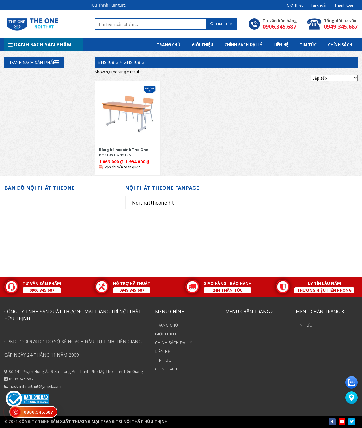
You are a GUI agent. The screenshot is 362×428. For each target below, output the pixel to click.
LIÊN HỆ (280, 44)
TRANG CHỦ (168, 44)
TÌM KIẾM (221, 24)
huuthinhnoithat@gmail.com (35, 386)
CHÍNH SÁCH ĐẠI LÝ (243, 44)
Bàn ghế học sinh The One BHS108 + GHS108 (123, 152)
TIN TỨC (308, 44)
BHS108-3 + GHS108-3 (121, 62)
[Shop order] (334, 78)
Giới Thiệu (295, 5)
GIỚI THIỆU (202, 44)
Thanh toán (344, 5)
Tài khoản (319, 5)
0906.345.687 (21, 379)
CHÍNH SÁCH (340, 44)
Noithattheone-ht (153, 202)
